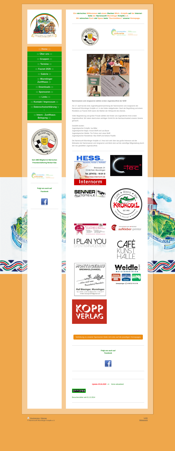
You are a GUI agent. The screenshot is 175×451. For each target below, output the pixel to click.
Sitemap (44, 418)
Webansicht (143, 420)
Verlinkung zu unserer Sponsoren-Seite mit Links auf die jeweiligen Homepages (108, 337)
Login (146, 418)
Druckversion (33, 418)
